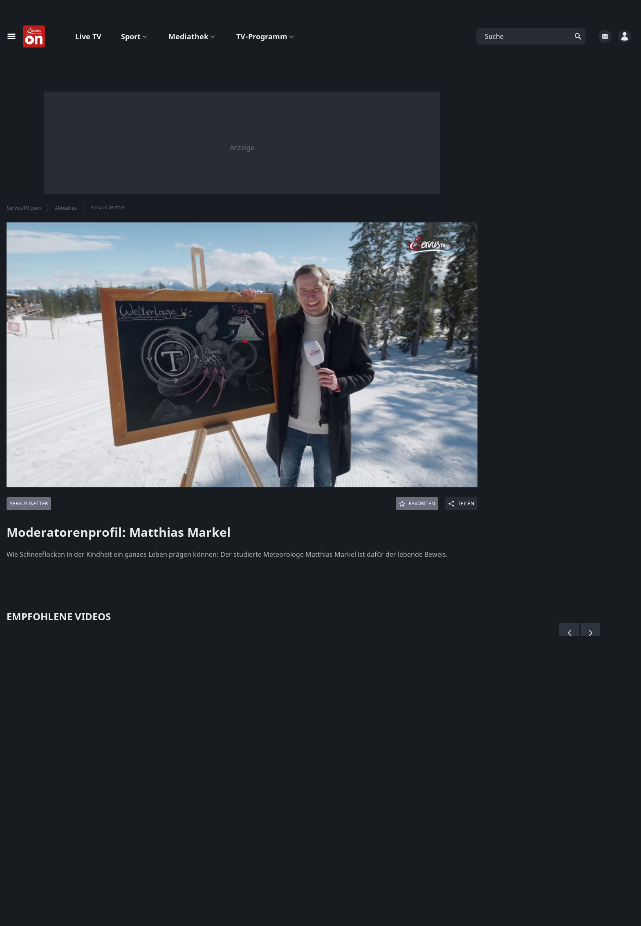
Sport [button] (135, 36)
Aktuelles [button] (66, 207)
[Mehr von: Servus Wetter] (29, 503)
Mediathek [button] (192, 36)
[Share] (461, 503)
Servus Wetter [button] (108, 207)
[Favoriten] (417, 503)
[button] (531, 36)
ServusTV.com (24, 207)
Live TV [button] (88, 36)
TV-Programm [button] (266, 36)
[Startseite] (34, 36)
